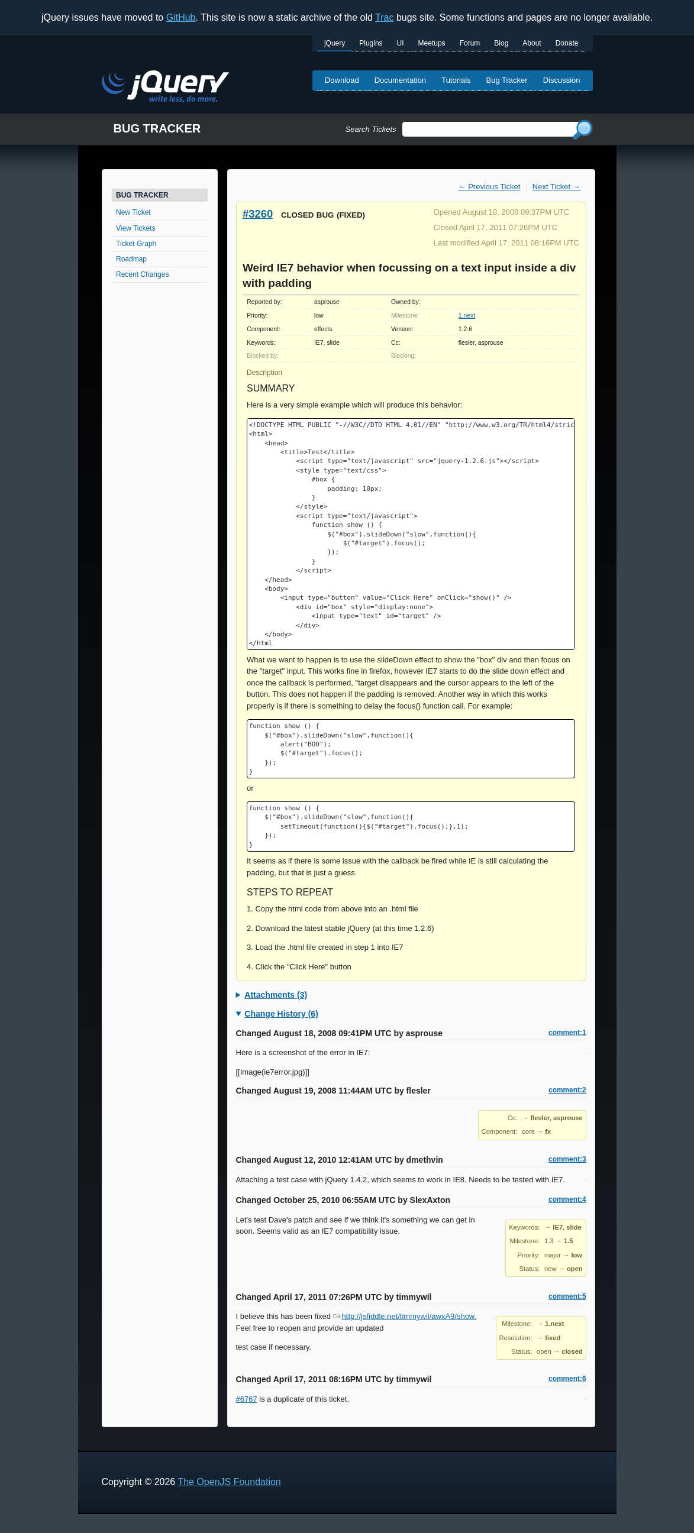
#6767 (246, 1399)
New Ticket (133, 212)
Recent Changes (142, 274)
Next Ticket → (556, 186)
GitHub (181, 17)
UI (400, 43)
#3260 (258, 214)
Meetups (432, 43)
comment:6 (567, 1378)
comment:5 (567, 1296)
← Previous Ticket (490, 186)
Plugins (370, 43)
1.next (467, 315)
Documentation (400, 80)
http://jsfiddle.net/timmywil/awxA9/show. (405, 1316)
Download (342, 80)
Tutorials (455, 80)
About (531, 43)
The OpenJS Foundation (228, 1482)
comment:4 (567, 1199)
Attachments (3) (275, 995)
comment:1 (567, 1033)
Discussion (561, 80)
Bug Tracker (507, 80)
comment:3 (567, 1159)
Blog (501, 43)
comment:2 (567, 1090)
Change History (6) (281, 1013)
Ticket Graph (136, 244)
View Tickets (135, 228)
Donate (567, 43)
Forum (470, 43)
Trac (384, 17)
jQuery (334, 43)
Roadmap (131, 259)
